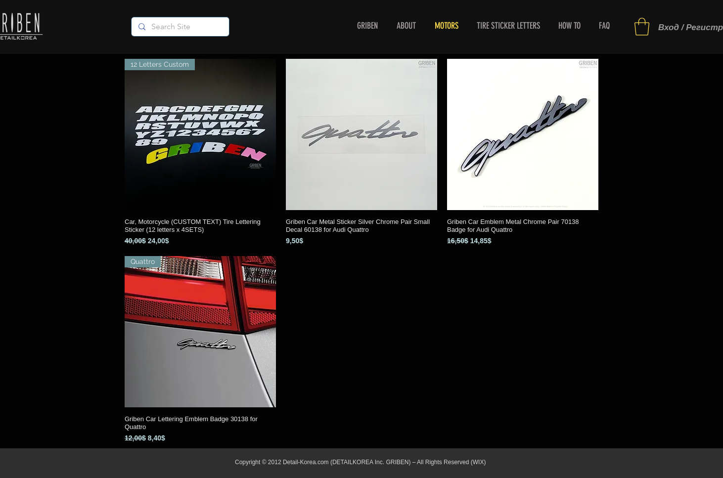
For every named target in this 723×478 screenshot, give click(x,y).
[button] (641, 27)
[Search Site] (179, 26)
